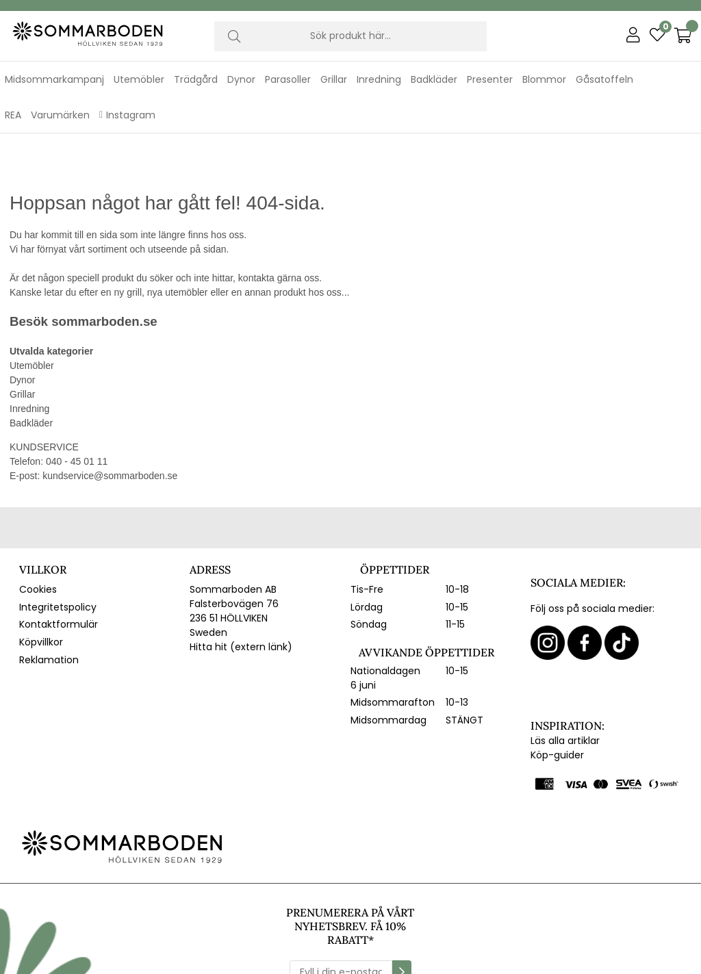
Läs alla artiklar (565, 697)
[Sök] (350, 36)
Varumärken (60, 115)
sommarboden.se (104, 277)
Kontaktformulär (58, 580)
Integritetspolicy (58, 562)
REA (13, 115)
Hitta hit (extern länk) (241, 603)
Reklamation (49, 615)
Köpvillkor (41, 598)
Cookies (38, 545)
